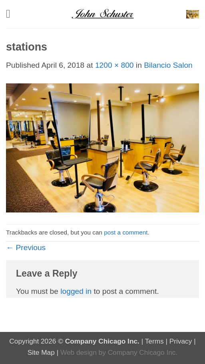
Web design (78, 352)
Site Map (41, 352)
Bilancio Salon (168, 65)
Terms (154, 341)
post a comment (125, 232)
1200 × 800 (114, 65)
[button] (12, 14)
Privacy (180, 341)
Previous (26, 247)
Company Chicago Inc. (143, 352)
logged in (76, 291)
